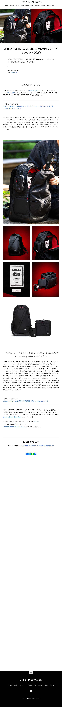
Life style (37, 5)
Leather (18, 5)
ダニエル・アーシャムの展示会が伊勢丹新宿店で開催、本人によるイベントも (25, 401)
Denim (6, 5)
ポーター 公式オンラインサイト (12, 417)
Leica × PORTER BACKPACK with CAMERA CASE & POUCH (36, 446)
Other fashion (25, 5)
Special (49, 5)
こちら (36, 421)
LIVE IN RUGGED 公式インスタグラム (14, 426)
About (43, 5)
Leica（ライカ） (10, 92)
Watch (12, 5)
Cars (32, 5)
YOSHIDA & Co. (14, 72)
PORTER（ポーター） (35, 90)
